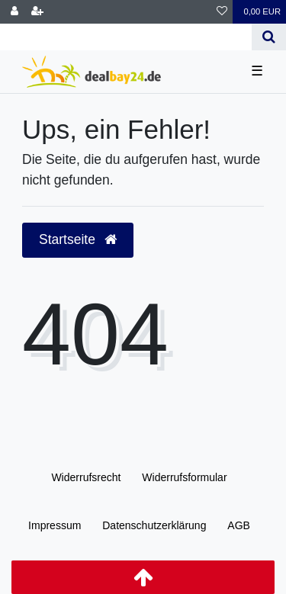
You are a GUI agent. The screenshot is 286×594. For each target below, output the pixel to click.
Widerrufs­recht (86, 477)
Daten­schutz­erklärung (154, 525)
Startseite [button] (78, 239)
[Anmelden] (14, 12)
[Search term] (126, 37)
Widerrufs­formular (184, 477)
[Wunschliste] (222, 12)
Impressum (54, 525)
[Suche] (269, 37)
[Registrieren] (37, 12)
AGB (238, 525)
